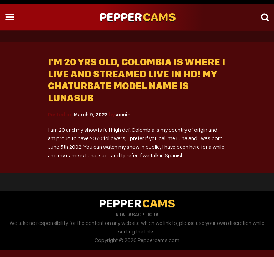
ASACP (136, 214)
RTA (120, 214)
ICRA (153, 214)
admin (123, 114)
